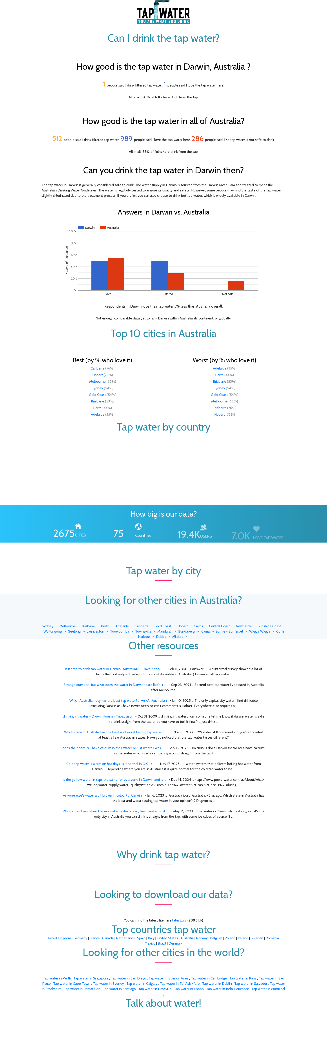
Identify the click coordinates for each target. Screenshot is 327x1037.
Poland (230, 938)
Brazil (162, 943)
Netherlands (125, 938)
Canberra (97, 368)
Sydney (97, 388)
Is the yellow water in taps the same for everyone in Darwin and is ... (114, 779)
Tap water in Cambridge (209, 978)
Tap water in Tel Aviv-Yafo (180, 983)
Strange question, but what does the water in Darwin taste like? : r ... (115, 685)
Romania (272, 938)
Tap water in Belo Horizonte (228, 989)
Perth (97, 408)
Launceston (95, 631)
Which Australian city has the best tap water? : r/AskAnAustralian (118, 700)
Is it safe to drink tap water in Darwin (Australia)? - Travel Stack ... (114, 669)
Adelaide (97, 414)
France (95, 938)
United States (167, 938)
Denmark (175, 943)
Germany (80, 938)
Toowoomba (119, 631)
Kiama (205, 631)
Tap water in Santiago (120, 989)
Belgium (216, 938)
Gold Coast (97, 395)
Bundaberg (186, 631)
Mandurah (164, 631)
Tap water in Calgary (142, 983)
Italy (151, 938)
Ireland (243, 938)
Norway (202, 938)
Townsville (143, 631)
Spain (141, 938)
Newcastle (244, 626)
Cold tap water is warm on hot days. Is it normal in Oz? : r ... (110, 764)
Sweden (257, 938)
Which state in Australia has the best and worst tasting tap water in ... (116, 732)
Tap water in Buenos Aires (169, 978)
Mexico (150, 943)
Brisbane (97, 401)
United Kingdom (59, 938)
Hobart (97, 375)
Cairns (198, 626)
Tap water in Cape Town (72, 983)
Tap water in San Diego (129, 978)
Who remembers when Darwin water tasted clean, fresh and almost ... (115, 811)
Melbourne (97, 381)
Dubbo (161, 637)
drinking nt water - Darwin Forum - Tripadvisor (98, 716)
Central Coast (219, 626)
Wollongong (53, 631)
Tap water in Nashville (155, 989)
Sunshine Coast (269, 626)
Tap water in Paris (243, 978)
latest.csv (179, 920)
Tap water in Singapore (91, 978)
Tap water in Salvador (251, 983)
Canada (108, 938)
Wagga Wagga (259, 631)
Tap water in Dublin (217, 983)
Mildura (177, 637)
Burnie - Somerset (229, 631)
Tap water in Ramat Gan (82, 989)
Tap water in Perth (57, 978)
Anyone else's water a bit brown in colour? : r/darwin (102, 795)
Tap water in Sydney (109, 983)
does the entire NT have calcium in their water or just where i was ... (113, 748)
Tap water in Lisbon (189, 989)
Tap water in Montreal (268, 989)
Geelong (74, 631)
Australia (187, 938)
